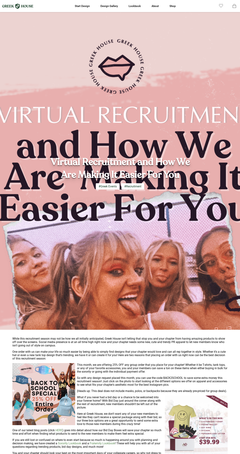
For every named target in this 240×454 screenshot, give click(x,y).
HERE (58, 430)
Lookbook (135, 6)
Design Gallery (109, 6)
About (155, 6)
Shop (173, 6)
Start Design (82, 6)
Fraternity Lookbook (102, 443)
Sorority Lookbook (69, 443)
